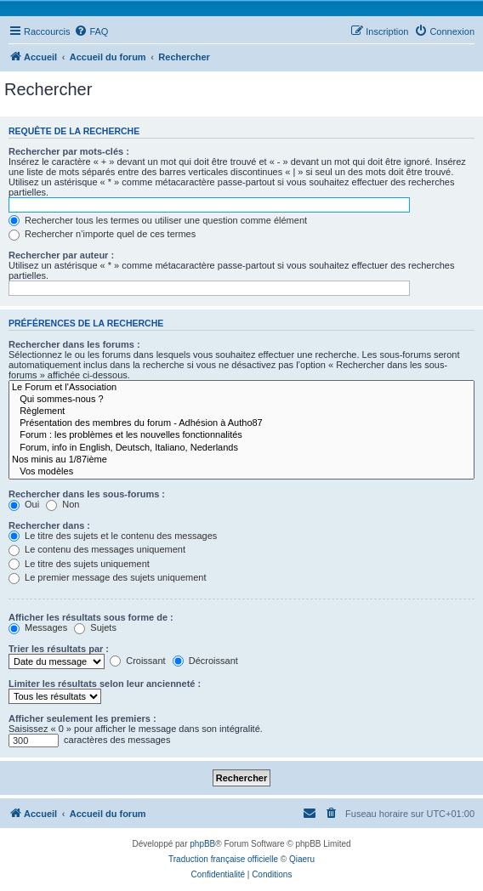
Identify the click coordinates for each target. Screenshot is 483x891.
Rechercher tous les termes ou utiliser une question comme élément (158, 220)
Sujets (95, 627)
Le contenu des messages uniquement (97, 549)
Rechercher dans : (49, 525)
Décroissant (205, 660)
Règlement (241, 411)
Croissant (138, 660)
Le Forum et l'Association (241, 388)
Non (62, 504)
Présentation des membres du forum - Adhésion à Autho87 (241, 423)
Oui (24, 504)
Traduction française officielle (223, 859)
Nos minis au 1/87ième (241, 460)
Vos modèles (241, 472)
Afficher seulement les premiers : (82, 718)
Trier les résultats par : (59, 649)
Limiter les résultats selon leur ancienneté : (105, 683)
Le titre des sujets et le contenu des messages (113, 536)
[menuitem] (91, 31)
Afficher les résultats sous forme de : (91, 617)
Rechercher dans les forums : (74, 344)
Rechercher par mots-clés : (69, 151)
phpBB (202, 843)
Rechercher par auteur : (61, 255)
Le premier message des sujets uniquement (107, 577)
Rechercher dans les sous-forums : (87, 494)
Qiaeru (302, 859)
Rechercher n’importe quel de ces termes (102, 234)
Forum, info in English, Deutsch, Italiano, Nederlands (241, 448)
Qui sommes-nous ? (241, 400)
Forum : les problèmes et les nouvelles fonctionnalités (241, 435)
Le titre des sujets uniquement (79, 564)
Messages (38, 627)
